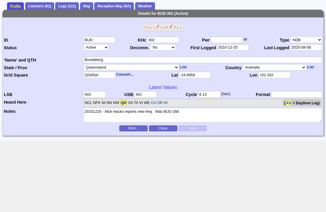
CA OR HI (159, 102)
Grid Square (16, 75)
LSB (8, 94)
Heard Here (15, 102)
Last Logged (277, 47)
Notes (10, 111)
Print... (133, 128)
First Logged (203, 47)
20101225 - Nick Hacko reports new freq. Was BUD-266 (202, 115)
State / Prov (15, 67)
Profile (15, 6)
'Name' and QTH (20, 60)
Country (233, 67)
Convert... (124, 74)
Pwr (206, 40)
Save (192, 128)
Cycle (191, 94)
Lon (253, 75)
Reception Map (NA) (114, 6)
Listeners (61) (39, 6)
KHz (142, 40)
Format (263, 94)
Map (86, 6)
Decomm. (139, 47)
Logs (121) (67, 6)
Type (285, 40)
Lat (174, 75)
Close (163, 128)
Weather (145, 6)
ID (6, 40)
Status (10, 47)
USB (128, 94)
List (183, 67)
